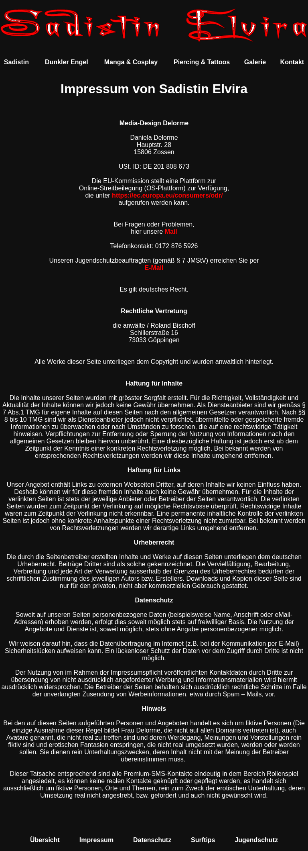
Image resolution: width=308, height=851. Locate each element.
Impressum (96, 840)
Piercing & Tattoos (202, 62)
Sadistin (16, 62)
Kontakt (292, 62)
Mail (171, 231)
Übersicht (45, 840)
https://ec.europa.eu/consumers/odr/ (167, 195)
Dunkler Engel (66, 62)
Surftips (203, 840)
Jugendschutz (256, 840)
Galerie (255, 62)
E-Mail (153, 267)
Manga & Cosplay (131, 62)
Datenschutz (152, 840)
